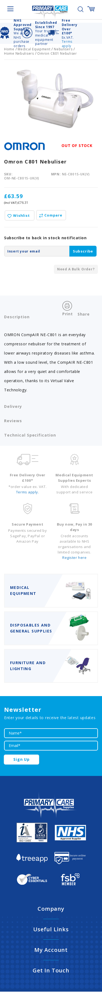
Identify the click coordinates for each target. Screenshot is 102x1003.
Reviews (13, 420)
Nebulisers (63, 49)
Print (67, 314)
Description (17, 316)
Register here (74, 557)
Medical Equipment (34, 49)
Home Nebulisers (19, 53)
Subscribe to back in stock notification (45, 237)
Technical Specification (30, 435)
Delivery (13, 406)
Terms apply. (27, 492)
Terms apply (67, 43)
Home (9, 49)
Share (84, 314)
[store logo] (51, 10)
